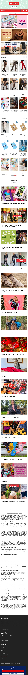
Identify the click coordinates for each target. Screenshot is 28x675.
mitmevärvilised (10, 525)
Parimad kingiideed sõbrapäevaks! (10, 312)
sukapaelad (20, 513)
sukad (17, 513)
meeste (4, 512)
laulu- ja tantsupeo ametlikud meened (14, 519)
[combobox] (18, 13)
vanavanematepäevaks (10, 518)
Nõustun (12, 671)
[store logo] (14, 4)
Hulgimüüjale (3, 650)
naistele (2, 532)
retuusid (8, 516)
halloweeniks (24, 517)
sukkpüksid (2, 515)
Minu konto (26, 10)
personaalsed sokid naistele (19, 572)
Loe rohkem (13, 669)
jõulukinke (15, 518)
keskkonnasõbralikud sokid (11, 513)
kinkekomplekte (10, 517)
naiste (2, 512)
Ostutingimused (3, 647)
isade (1, 518)
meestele (5, 532)
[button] (26, 57)
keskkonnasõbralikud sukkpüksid (12, 527)
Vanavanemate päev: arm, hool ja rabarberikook (13, 459)
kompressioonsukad (21, 514)
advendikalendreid (20, 518)
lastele (10, 532)
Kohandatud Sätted (13, 673)
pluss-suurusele (15, 514)
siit (3, 581)
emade (4, 518)
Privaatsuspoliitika (3, 651)
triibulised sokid (5, 525)
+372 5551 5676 (4, 637)
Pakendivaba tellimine (4, 656)
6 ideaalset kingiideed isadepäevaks (10, 417)
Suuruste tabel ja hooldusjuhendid (6, 654)
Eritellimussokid (3, 653)
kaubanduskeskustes (13, 605)
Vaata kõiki (14, 182)
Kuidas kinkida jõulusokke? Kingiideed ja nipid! (13, 354)
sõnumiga (16, 534)
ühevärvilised (15, 525)
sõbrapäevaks (19, 517)
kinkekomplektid (10, 568)
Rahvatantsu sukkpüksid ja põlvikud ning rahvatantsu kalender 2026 (10, 663)
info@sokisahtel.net (12, 579)
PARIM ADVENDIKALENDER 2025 (8, 396)
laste (7, 512)
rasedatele (11, 514)
